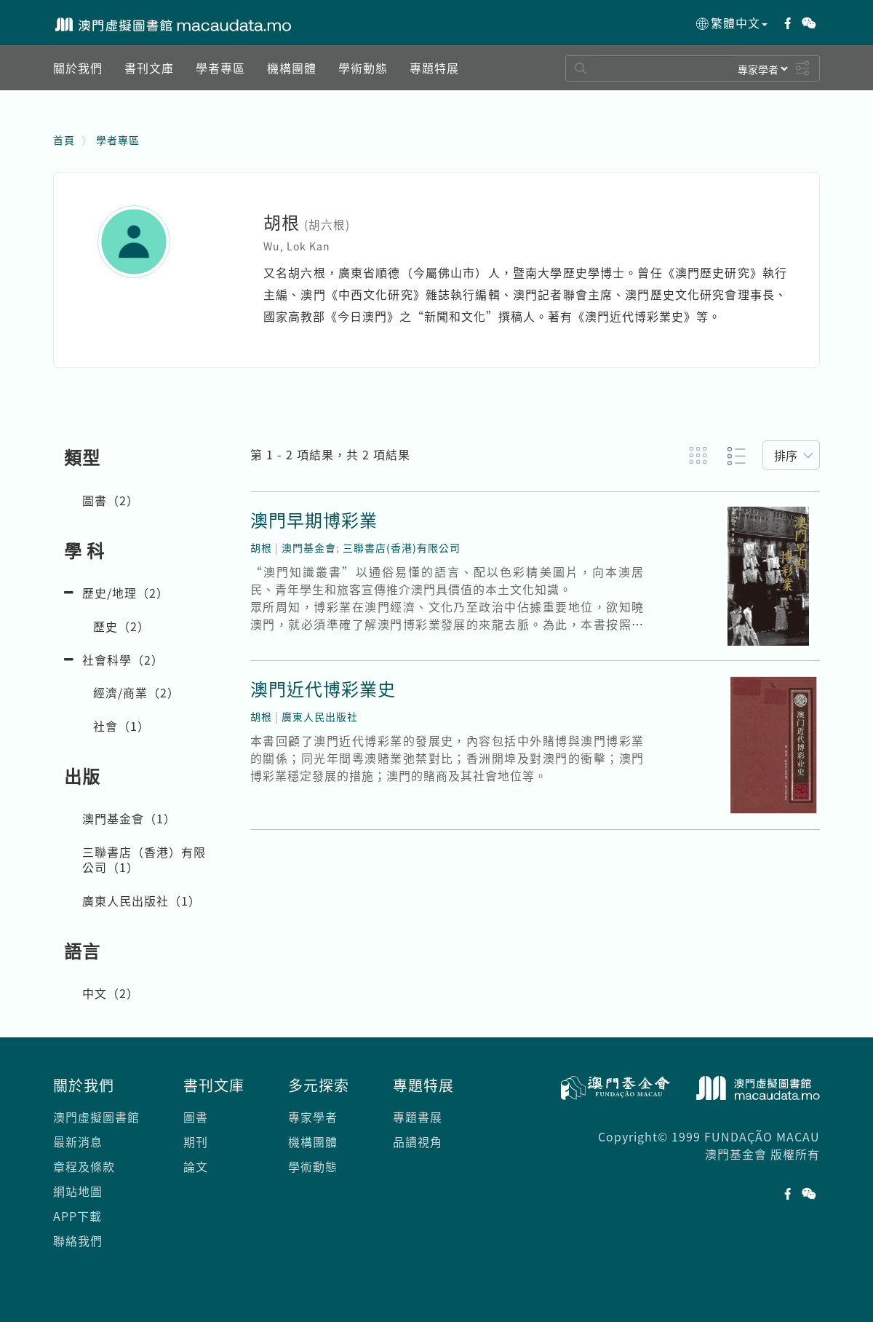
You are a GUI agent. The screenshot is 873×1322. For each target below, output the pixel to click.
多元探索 (318, 1085)
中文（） (110, 993)
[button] (77, 67)
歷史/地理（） (125, 592)
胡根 (261, 547)
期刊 (195, 1141)
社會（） (121, 726)
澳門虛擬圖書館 (96, 1116)
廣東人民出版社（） (141, 900)
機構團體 (313, 1141)
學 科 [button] (84, 550)
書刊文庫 (213, 1085)
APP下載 (77, 1215)
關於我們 (83, 1085)
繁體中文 (731, 23)
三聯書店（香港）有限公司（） (144, 859)
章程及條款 (84, 1166)
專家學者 (313, 1116)
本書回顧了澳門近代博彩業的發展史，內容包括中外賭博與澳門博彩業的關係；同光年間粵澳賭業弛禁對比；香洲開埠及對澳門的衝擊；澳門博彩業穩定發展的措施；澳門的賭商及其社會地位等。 (447, 758)
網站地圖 (78, 1191)
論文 (195, 1166)
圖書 (195, 1116)
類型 (82, 457)
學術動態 (313, 1166)
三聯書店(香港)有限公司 (402, 547)
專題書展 (417, 1116)
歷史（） (121, 626)
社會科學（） (123, 659)
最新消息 (78, 1141)
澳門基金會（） (129, 818)
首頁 (64, 139)
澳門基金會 (309, 547)
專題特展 (423, 1085)
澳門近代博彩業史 (323, 689)
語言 (82, 951)
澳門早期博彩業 (314, 520)
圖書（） (110, 500)
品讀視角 (417, 1141)
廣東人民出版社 (320, 716)
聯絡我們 (78, 1240)
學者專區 (118, 139)
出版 (82, 776)
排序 (785, 455)
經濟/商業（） (136, 692)
